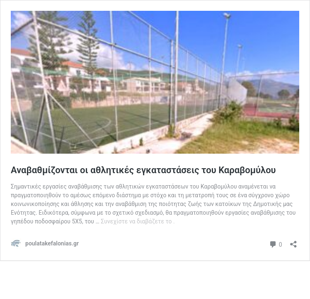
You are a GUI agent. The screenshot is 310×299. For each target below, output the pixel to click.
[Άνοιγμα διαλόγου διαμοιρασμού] (293, 241)
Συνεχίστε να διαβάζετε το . (137, 221)
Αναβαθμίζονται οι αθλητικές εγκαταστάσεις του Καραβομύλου (143, 170)
